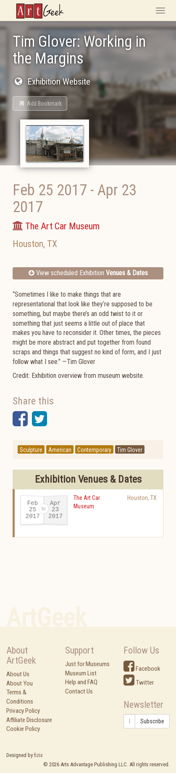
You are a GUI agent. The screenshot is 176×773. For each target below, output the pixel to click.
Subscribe (152, 721)
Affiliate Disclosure (29, 720)
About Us (17, 674)
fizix (38, 755)
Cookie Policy (23, 729)
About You (19, 683)
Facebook (141, 668)
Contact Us (79, 691)
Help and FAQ (81, 682)
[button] (40, 103)
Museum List (81, 673)
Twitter (138, 682)
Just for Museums (87, 664)
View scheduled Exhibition (88, 273)
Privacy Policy (23, 711)
